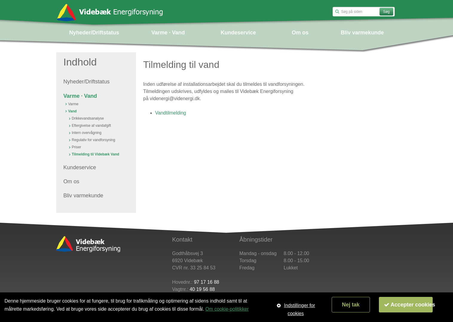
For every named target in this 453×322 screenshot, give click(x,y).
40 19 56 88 (202, 289)
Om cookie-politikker (227, 309)
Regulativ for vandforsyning (93, 140)
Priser (76, 147)
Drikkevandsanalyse (88, 118)
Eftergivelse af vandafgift (91, 125)
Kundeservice (238, 33)
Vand (72, 111)
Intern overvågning (86, 133)
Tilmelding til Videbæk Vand (95, 154)
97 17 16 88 (206, 282)
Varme (73, 104)
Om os (300, 33)
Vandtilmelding (170, 112)
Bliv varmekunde (362, 33)
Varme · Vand (168, 33)
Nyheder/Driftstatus (94, 33)
